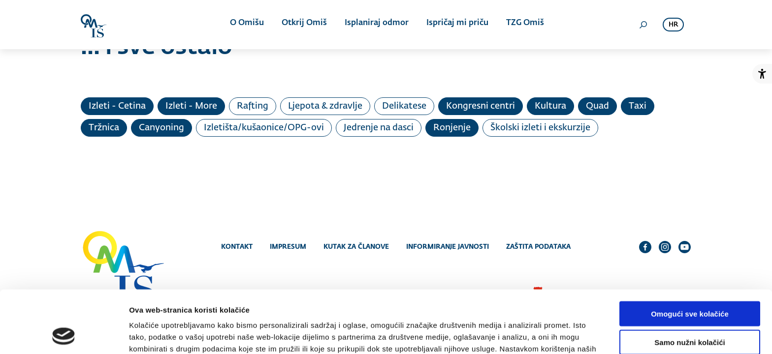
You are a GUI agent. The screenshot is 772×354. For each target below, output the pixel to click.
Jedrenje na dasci (379, 127)
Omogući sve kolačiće (690, 256)
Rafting (252, 106)
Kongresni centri (480, 106)
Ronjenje (452, 127)
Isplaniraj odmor (376, 25)
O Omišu (248, 25)
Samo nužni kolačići (689, 285)
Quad (597, 106)
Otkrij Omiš (304, 25)
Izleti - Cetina (117, 106)
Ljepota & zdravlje (325, 106)
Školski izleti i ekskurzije (540, 127)
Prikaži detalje (510, 334)
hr (673, 25)
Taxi (637, 106)
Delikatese (404, 106)
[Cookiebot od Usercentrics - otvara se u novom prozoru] (64, 334)
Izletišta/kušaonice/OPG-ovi (264, 127)
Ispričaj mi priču (455, 25)
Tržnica (104, 127)
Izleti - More (191, 106)
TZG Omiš (522, 25)
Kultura (550, 106)
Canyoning (161, 127)
